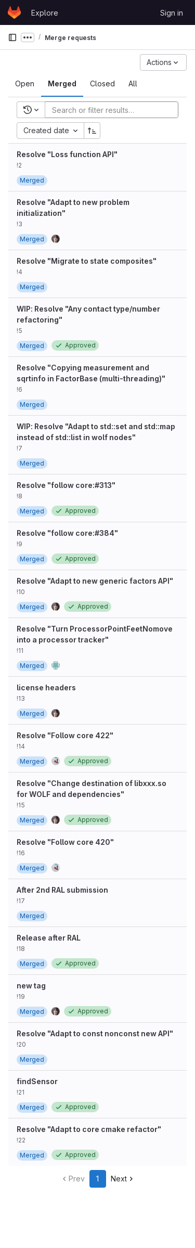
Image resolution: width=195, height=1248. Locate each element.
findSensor (37, 1081)
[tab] (24, 84)
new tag (31, 985)
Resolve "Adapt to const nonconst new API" (95, 1033)
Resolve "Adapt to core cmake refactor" (89, 1129)
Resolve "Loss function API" (67, 154)
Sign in (171, 12)
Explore (44, 12)
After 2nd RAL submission (62, 889)
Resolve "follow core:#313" (66, 485)
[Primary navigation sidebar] (12, 37)
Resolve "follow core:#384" (67, 533)
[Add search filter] (114, 110)
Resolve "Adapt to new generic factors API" (95, 580)
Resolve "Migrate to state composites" (87, 260)
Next (123, 1178)
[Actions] (163, 62)
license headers (46, 687)
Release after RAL (49, 937)
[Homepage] (14, 12)
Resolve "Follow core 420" (65, 842)
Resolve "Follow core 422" (65, 735)
